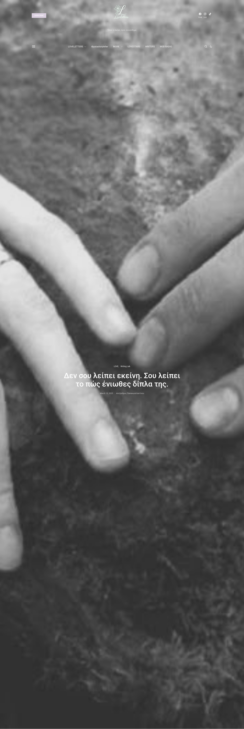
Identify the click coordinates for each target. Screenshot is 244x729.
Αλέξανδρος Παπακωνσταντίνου (130, 393)
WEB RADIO (166, 46)
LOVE (116, 366)
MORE (116, 46)
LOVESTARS (134, 46)
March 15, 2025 (106, 393)
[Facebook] (200, 15)
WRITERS (150, 46)
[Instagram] (205, 15)
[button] (211, 46)
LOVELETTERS (75, 46)
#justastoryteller (99, 46)
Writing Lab (125, 366)
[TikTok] (210, 15)
